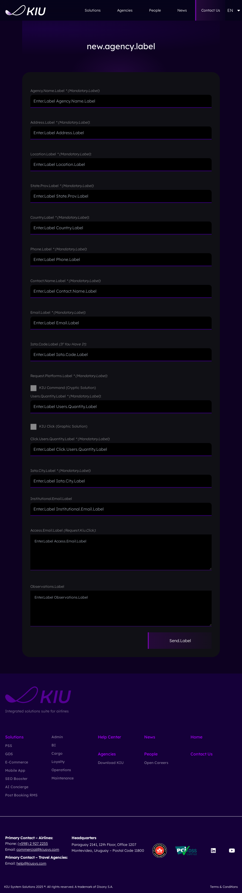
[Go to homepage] (25, 10)
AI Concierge (16, 787)
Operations (61, 770)
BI (53, 745)
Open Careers (156, 762)
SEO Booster (16, 778)
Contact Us (210, 10)
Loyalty (58, 761)
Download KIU (111, 762)
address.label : (60, 122)
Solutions (93, 10)
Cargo (57, 753)
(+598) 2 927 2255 (33, 843)
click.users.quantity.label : (70, 439)
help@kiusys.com (31, 863)
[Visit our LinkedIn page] (213, 850)
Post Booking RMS (21, 795)
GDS (9, 754)
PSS (8, 745)
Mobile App (15, 770)
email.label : (58, 312)
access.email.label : (63, 530)
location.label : (60, 154)
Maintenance (62, 778)
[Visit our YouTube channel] (232, 850)
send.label (180, 640)
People (155, 10)
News (182, 10)
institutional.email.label (51, 498)
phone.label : (58, 249)
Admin (57, 737)
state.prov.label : (62, 185)
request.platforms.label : (69, 375)
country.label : (59, 217)
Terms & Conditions (224, 887)
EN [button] (233, 10)
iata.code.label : (58, 344)
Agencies (125, 10)
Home (196, 736)
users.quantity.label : (65, 396)
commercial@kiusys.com (37, 849)
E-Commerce (16, 762)
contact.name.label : (65, 280)
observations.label (47, 586)
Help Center (109, 736)
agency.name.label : (65, 90)
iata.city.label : (60, 470)
